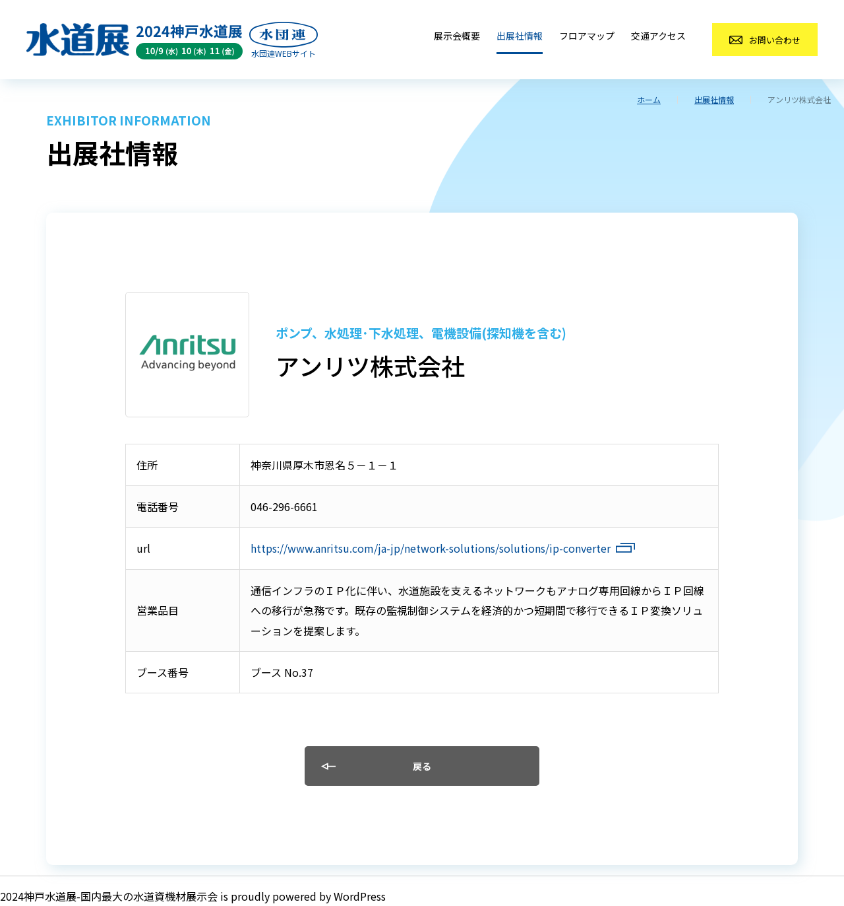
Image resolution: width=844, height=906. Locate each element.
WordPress (360, 896)
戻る (422, 766)
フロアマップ (587, 35)
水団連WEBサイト (283, 53)
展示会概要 (457, 35)
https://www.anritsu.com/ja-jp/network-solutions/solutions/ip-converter (431, 548)
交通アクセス (658, 35)
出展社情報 (520, 35)
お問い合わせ (774, 40)
